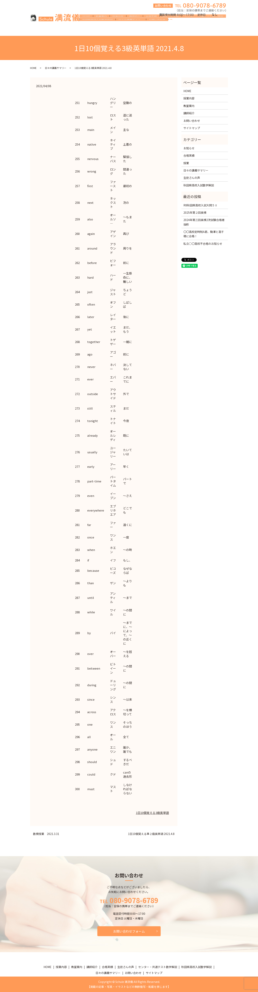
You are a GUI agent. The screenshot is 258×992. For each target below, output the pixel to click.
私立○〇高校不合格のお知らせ (202, 244)
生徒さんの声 (170, 24)
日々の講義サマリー (130, 30)
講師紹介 (134, 24)
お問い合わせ (157, 30)
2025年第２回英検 (194, 212)
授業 (186, 163)
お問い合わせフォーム (129, 931)
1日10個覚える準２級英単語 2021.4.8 (151, 834)
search (172, 31)
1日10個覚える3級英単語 (152, 813)
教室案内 (101, 24)
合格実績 (151, 24)
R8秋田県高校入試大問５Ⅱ (200, 205)
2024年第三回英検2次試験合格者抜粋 (204, 222)
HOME (86, 24)
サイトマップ (191, 128)
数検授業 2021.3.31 (46, 834)
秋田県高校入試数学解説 (97, 30)
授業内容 (117, 24)
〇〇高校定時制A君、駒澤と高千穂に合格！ (203, 234)
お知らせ (188, 148)
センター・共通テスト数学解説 (203, 24)
